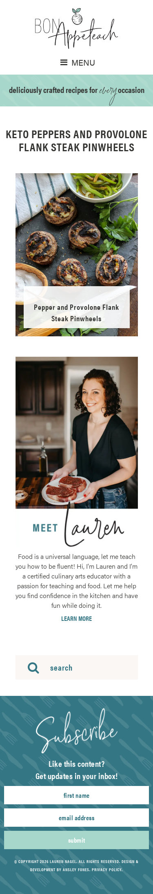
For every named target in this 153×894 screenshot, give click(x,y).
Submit (76, 840)
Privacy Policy (107, 869)
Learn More (76, 618)
